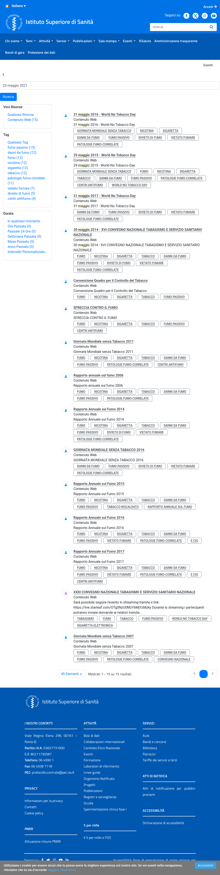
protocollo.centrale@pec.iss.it (53, 772)
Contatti (31, 806)
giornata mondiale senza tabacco (104, 130)
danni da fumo (22, 153)
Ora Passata (19, 226)
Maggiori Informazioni (62, 870)
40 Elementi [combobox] (73, 674)
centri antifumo (22, 199)
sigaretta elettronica (95, 625)
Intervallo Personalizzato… (27, 252)
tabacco (17, 173)
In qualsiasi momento (24, 221)
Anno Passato (21, 247)
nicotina (17, 163)
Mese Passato (21, 242)
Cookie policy (34, 813)
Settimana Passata (24, 236)
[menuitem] (13, 41)
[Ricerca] (178, 27)
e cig (194, 540)
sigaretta (18, 168)
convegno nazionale (174, 659)
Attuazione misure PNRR (43, 841)
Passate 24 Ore (22, 231)
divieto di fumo (21, 193)
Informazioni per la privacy (44, 800)
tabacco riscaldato (123, 507)
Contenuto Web (23, 120)
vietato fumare (21, 188)
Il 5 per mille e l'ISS (97, 837)
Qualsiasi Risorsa (21, 115)
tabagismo (85, 618)
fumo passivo (21, 147)
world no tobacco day (129, 185)
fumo (15, 158)
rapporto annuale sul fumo (170, 507)
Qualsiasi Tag (18, 142)
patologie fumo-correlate (98, 144)
